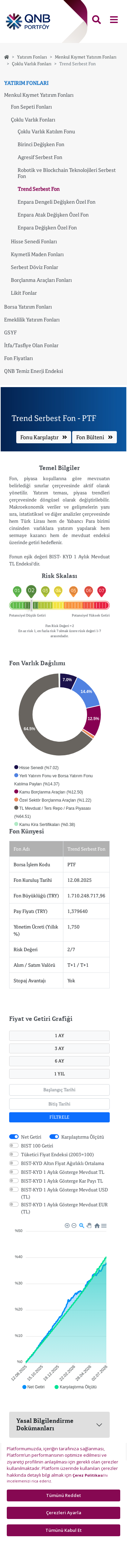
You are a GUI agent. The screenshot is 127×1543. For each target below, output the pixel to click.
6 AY (59, 1061)
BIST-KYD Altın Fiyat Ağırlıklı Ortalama (62, 1163)
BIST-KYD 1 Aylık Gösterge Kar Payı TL (62, 1180)
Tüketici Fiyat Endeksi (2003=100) (57, 1154)
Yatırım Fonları (32, 57)
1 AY (59, 1035)
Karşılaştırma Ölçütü (82, 1136)
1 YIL (59, 1073)
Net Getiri (31, 1136)
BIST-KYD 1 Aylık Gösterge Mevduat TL (62, 1172)
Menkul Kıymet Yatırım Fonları (86, 57)
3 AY (59, 1048)
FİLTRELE (59, 1117)
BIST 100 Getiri (37, 1145)
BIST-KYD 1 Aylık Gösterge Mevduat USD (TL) (64, 1193)
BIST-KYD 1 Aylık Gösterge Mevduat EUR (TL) (64, 1208)
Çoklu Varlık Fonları (31, 63)
